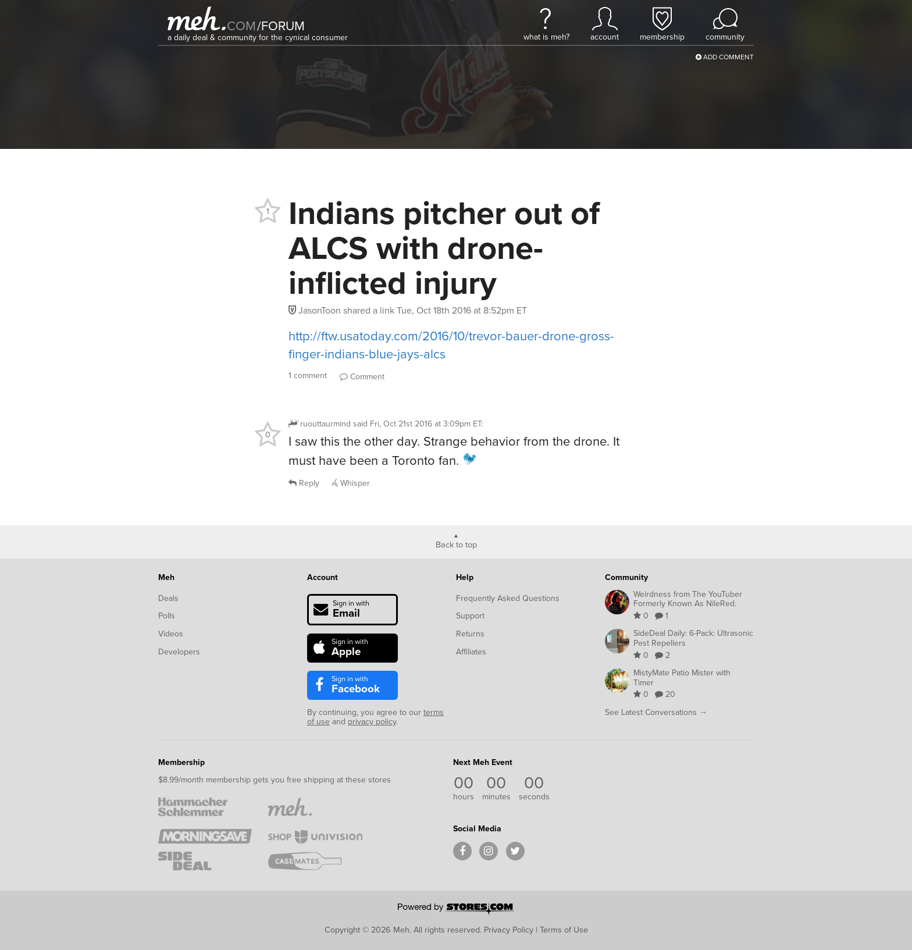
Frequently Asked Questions (508, 598)
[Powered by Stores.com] (456, 910)
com (241, 25)
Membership (181, 762)
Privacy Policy (508, 929)
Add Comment (725, 57)
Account (322, 577)
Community (626, 577)
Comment (362, 377)
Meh (166, 577)
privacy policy (372, 722)
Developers (179, 652)
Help (464, 577)
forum (281, 25)
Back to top (456, 544)
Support (470, 616)
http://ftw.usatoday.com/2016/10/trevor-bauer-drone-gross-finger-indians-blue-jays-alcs (451, 345)
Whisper (351, 483)
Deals (168, 598)
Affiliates (471, 652)
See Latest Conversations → (656, 712)
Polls (166, 616)
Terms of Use (564, 929)
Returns (470, 634)
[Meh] (197, 18)
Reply (303, 483)
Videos (170, 634)
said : (418, 424)
